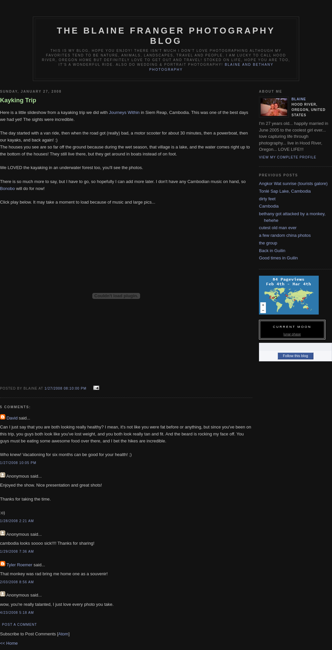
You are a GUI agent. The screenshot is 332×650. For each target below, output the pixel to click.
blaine (298, 99)
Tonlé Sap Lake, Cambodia (285, 191)
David (12, 418)
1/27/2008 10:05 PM (18, 463)
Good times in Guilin (278, 257)
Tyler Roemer (19, 564)
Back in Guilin (272, 250)
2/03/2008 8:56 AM (17, 582)
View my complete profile (287, 157)
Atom (63, 633)
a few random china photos (285, 235)
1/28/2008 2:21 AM (17, 521)
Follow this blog (295, 356)
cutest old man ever (277, 227)
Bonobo (7, 188)
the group (268, 242)
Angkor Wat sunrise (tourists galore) (293, 183)
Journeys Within (124, 112)
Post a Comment (19, 624)
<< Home (9, 643)
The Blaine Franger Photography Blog (166, 36)
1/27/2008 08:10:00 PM (66, 388)
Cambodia (269, 206)
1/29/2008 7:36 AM (17, 551)
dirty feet (267, 198)
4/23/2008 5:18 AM (17, 612)
